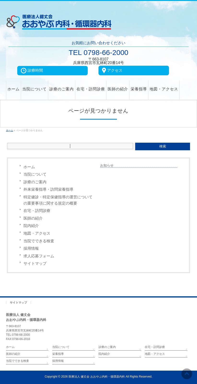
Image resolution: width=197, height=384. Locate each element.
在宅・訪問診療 (36, 211)
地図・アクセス (36, 233)
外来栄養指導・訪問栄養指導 (48, 189)
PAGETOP (182, 288)
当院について (34, 174)
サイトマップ (34, 263)
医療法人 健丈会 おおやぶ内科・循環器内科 (97, 376)
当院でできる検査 (38, 241)
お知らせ (107, 165)
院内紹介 (31, 226)
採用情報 (31, 248)
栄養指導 (58, 354)
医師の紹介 (33, 218)
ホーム (29, 167)
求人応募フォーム (38, 256)
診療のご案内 (34, 182)
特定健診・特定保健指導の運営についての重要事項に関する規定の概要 (58, 200)
